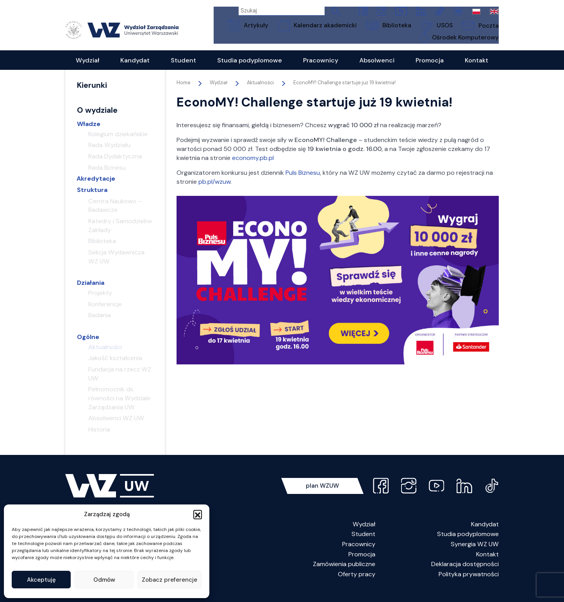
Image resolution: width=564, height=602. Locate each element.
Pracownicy (358, 553)
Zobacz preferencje (169, 580)
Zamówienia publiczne (344, 573)
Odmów (104, 580)
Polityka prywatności (469, 583)
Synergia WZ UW (475, 553)
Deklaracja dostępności (465, 573)
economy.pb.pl (253, 167)
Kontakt (487, 563)
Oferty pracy (356, 583)
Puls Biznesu (303, 182)
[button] (198, 514)
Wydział (364, 533)
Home (183, 92)
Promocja (361, 563)
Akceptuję (41, 580)
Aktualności (260, 92)
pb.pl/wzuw (214, 190)
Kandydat (485, 533)
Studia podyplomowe (468, 543)
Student (363, 543)
